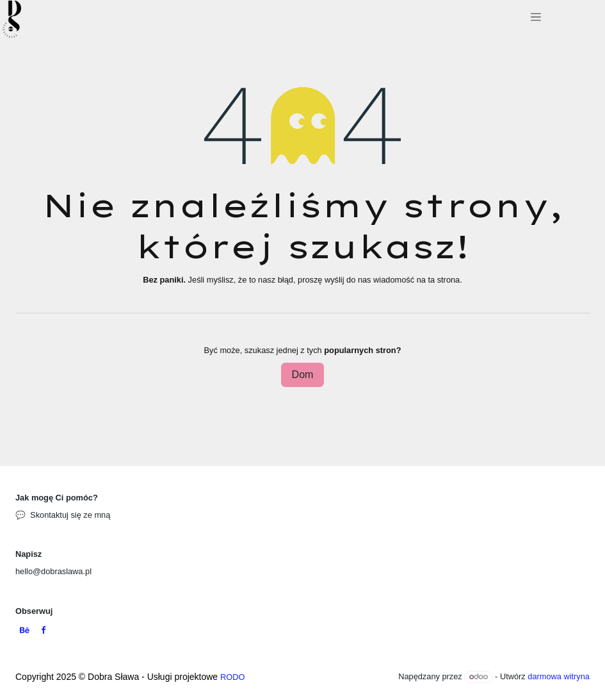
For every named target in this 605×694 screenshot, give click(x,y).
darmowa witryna (559, 676)
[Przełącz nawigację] (535, 19)
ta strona (444, 280)
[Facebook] (43, 631)
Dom (303, 374)
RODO (232, 677)
